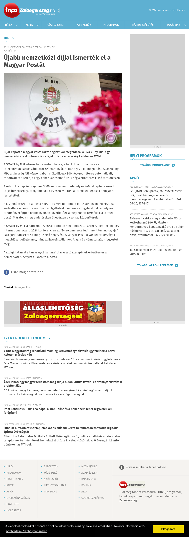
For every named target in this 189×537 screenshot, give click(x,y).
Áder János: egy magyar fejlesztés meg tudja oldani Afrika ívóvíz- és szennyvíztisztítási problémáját (63, 384)
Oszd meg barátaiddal (27, 272)
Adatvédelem (89, 473)
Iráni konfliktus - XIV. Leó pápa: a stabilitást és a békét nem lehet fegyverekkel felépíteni (58, 411)
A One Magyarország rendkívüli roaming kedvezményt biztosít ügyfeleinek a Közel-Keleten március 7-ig (60, 353)
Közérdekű (50, 473)
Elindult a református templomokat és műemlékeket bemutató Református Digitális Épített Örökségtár (61, 430)
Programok (111, 25)
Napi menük (84, 25)
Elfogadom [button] (168, 529)
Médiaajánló (89, 467)
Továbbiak (173, 25)
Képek (29, 25)
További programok (155, 165)
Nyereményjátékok (18, 498)
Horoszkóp (13, 511)
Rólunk (86, 485)
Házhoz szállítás (143, 25)
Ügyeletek (12, 504)
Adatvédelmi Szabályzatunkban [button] (26, 531)
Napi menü (50, 492)
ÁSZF (84, 492)
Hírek (8, 25)
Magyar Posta (24, 287)
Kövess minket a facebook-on (146, 467)
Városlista (58, 10)
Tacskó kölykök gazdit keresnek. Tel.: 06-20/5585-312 (156, 252)
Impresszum (88, 479)
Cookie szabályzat (93, 498)
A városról (51, 479)
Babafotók (51, 467)
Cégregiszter (55, 25)
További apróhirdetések (155, 265)
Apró (9, 492)
